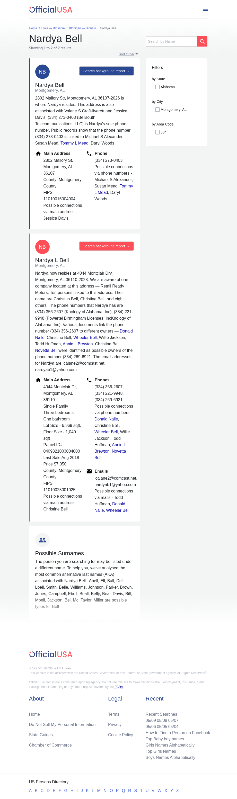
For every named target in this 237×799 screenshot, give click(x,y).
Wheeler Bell (85, 337)
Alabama (168, 87)
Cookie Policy (120, 735)
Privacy (114, 724)
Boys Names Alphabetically (170, 757)
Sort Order (127, 54)
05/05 (162, 726)
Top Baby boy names (165, 739)
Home (34, 714)
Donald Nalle (106, 419)
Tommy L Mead (74, 143)
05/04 (173, 726)
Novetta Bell (46, 350)
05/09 (151, 720)
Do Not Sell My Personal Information (62, 724)
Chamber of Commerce (50, 745)
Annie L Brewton (78, 344)
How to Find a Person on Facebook (178, 733)
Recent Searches (161, 714)
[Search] (171, 41)
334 (163, 132)
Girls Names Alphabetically (170, 745)
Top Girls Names (161, 751)
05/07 (173, 720)
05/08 (162, 720)
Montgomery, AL (174, 109)
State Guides (41, 735)
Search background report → (106, 71)
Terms (113, 714)
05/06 (151, 726)
